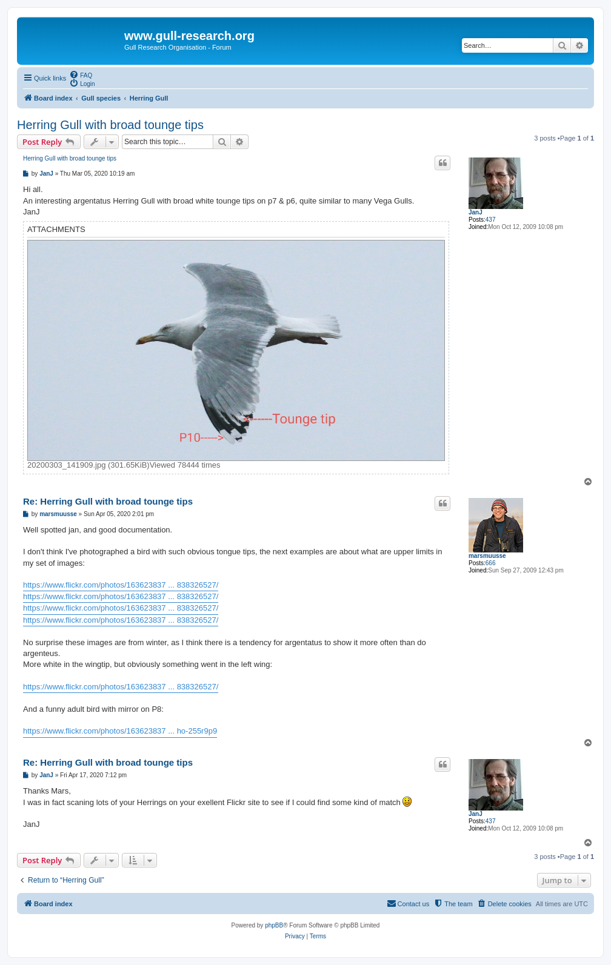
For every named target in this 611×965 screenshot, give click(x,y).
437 (491, 219)
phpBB (274, 925)
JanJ (475, 212)
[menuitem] (80, 74)
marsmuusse (487, 555)
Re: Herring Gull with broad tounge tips (108, 501)
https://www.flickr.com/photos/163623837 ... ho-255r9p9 (120, 730)
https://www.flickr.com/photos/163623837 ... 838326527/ (120, 584)
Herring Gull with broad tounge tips (110, 124)
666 (491, 563)
